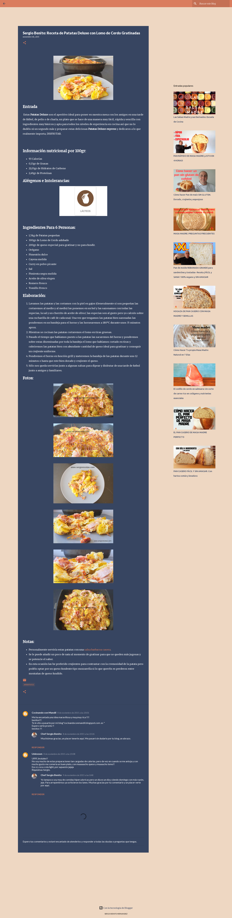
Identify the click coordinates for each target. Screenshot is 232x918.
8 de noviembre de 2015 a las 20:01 (73, 713)
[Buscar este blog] (214, 3)
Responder (38, 747)
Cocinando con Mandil (44, 712)
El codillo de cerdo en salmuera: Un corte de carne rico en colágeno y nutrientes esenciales (194, 393)
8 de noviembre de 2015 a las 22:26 (79, 734)
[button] (24, 43)
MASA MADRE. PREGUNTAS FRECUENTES (194, 233)
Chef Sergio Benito (51, 733)
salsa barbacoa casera (97, 649)
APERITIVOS (29, 684)
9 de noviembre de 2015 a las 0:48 (78, 775)
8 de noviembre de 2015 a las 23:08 (59, 754)
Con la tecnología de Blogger (116, 907)
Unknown (37, 753)
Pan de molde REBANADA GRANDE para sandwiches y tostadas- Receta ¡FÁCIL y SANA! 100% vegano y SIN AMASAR (193, 272)
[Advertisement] (83, 878)
